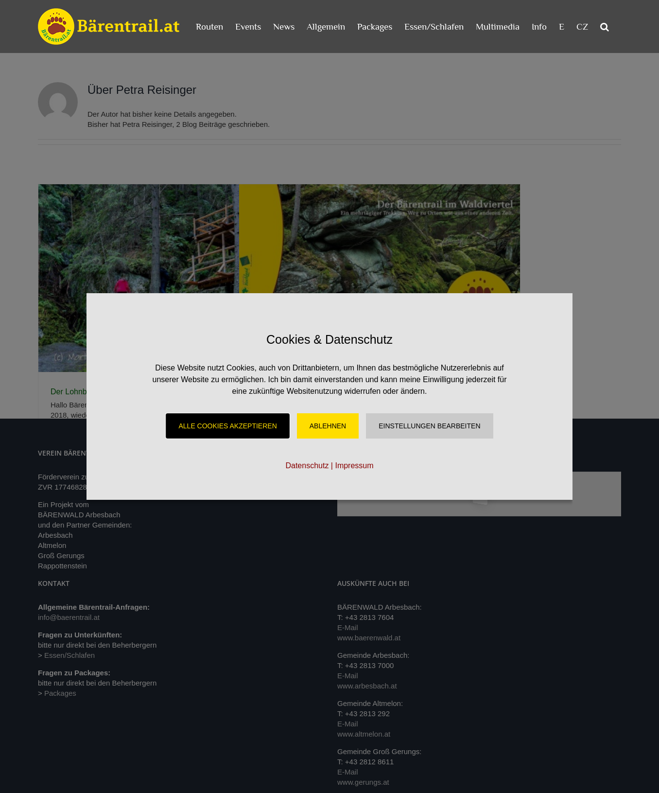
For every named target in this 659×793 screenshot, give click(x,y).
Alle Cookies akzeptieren (227, 426)
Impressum (354, 465)
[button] (604, 26)
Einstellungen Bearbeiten (429, 426)
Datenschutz (307, 465)
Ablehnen (328, 426)
